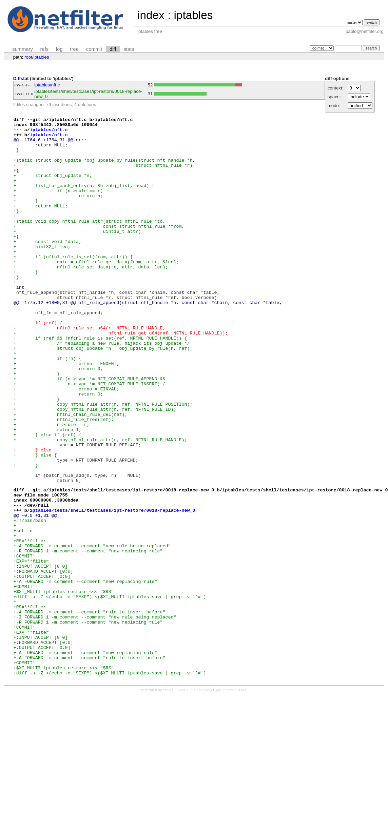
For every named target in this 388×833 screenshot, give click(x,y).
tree (74, 49)
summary (22, 49)
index (150, 15)
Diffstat (21, 78)
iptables (193, 15)
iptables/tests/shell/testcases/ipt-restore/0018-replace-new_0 (112, 588)
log (59, 49)
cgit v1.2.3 (171, 801)
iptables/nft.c (47, 84)
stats (128, 49)
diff (113, 49)
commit (94, 49)
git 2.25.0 (188, 801)
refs (44, 49)
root (28, 57)
